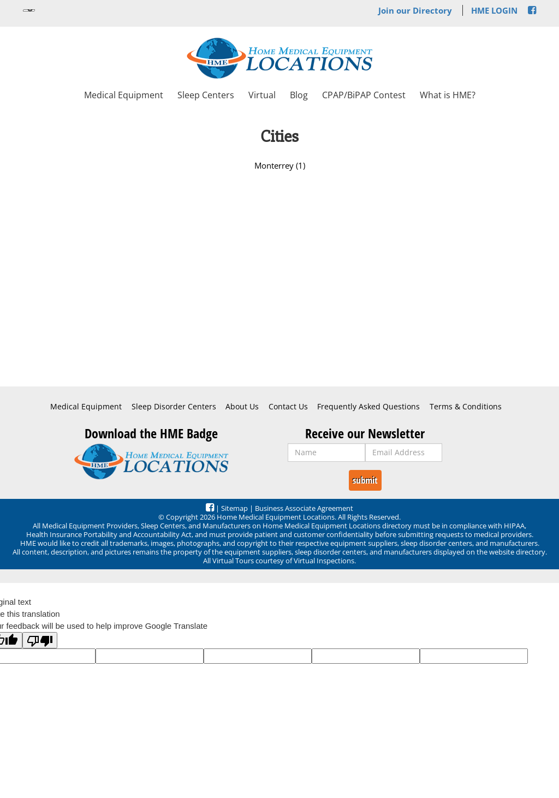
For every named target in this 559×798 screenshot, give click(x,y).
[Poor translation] (39, 640)
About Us (242, 407)
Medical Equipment (123, 95)
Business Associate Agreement (304, 508)
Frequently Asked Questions (368, 407)
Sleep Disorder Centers (174, 407)
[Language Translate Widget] (29, 10)
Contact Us (288, 407)
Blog (299, 95)
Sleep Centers (205, 95)
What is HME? (447, 95)
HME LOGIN (494, 10)
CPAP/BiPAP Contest (364, 95)
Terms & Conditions (466, 407)
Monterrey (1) (279, 165)
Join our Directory (415, 10)
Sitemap (234, 508)
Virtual (262, 95)
